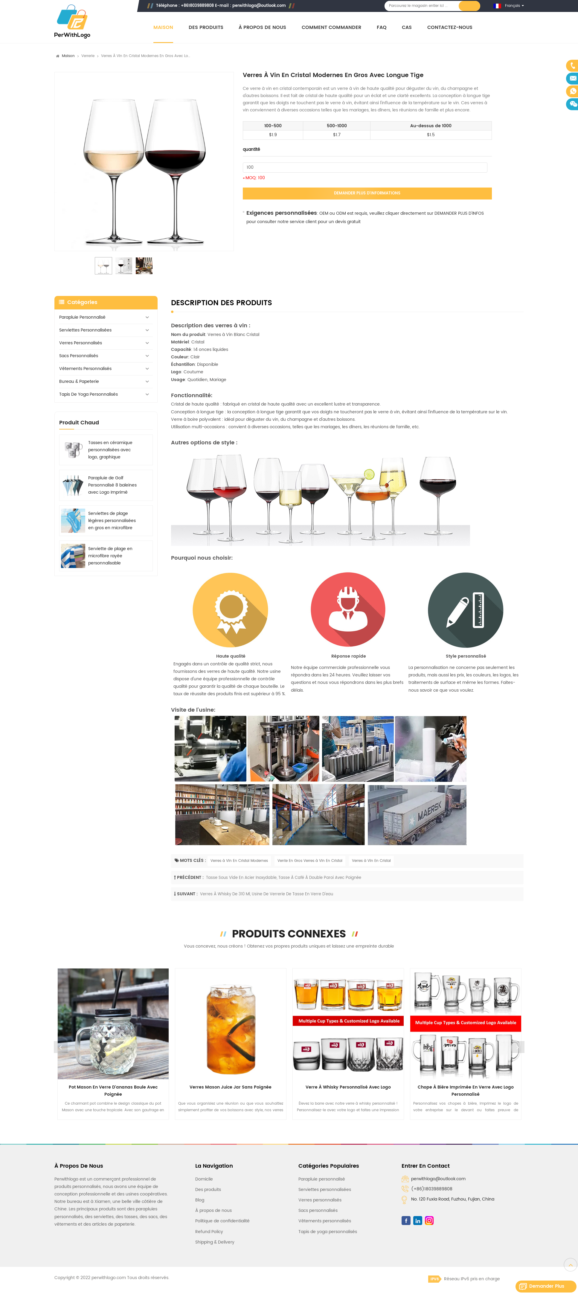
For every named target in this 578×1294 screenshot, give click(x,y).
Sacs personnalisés (78, 355)
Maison (163, 27)
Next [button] (517, 1047)
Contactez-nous (449, 27)
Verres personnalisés (80, 343)
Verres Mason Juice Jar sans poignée (231, 1087)
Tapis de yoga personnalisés (88, 394)
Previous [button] (61, 1047)
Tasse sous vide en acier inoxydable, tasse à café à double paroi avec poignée (283, 878)
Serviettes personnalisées (85, 330)
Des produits (206, 27)
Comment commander (331, 27)
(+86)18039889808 (431, 1189)
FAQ (382, 27)
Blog (199, 1200)
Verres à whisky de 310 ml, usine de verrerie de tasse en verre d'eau (266, 894)
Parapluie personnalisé (82, 317)
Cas (407, 27)
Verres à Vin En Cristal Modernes (239, 861)
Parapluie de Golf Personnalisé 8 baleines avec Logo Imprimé (112, 485)
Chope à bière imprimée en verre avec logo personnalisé (466, 1091)
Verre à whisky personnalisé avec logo (348, 1087)
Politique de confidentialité (222, 1221)
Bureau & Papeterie (79, 381)
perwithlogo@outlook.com (259, 6)
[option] (144, 161)
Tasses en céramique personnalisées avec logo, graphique (110, 450)
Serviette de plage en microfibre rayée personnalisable (110, 556)
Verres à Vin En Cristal (371, 861)
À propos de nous (262, 27)
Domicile (204, 1179)
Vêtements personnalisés (85, 368)
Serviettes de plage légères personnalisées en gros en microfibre (112, 520)
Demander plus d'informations (367, 193)
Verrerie (87, 56)
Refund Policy (209, 1231)
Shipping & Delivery (214, 1242)
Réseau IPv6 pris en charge (464, 1278)
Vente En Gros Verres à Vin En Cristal (309, 861)
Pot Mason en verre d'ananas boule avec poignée (113, 1091)
